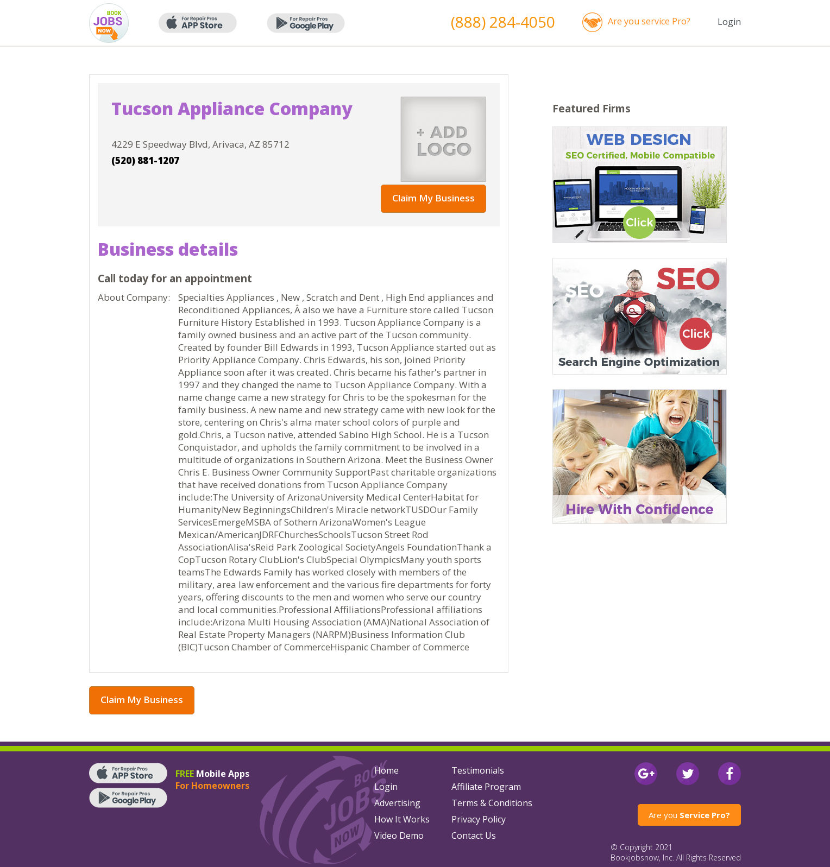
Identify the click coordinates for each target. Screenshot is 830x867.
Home (386, 770)
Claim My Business (433, 198)
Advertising (397, 803)
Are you (689, 814)
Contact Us (473, 835)
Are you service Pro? (649, 21)
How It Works (402, 819)
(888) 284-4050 (503, 21)
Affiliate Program (486, 787)
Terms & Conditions (491, 803)
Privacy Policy (478, 819)
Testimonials (477, 770)
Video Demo (399, 835)
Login (729, 22)
